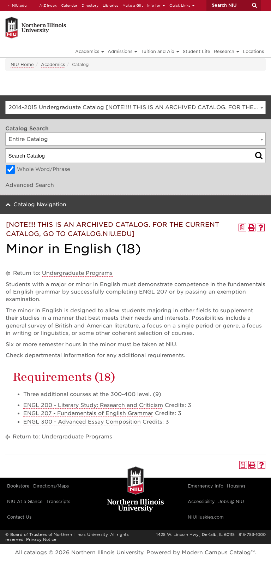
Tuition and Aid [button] (160, 51)
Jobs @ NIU (231, 501)
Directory (90, 5)
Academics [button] (89, 51)
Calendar (69, 5)
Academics (53, 64)
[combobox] (135, 107)
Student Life (196, 51)
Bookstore (18, 486)
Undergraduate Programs (77, 273)
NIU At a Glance (25, 501)
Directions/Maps (51, 486)
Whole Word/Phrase (43, 169)
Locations (253, 51)
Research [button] (226, 51)
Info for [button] (156, 5)
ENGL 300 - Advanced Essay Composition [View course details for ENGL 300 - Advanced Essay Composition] (82, 422)
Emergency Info (205, 486)
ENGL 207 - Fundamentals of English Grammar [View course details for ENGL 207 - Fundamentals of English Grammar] (88, 413)
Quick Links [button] (182, 5)
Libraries (110, 5)
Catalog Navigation (39, 204)
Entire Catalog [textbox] (28, 139)
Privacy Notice (41, 539)
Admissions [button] (122, 51)
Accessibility (201, 501)
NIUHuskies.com (206, 517)
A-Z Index (48, 5)
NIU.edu (15, 5)
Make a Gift (132, 5)
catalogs (35, 552)
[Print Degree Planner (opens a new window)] (242, 227)
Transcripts (58, 501)
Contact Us (19, 517)
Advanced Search (29, 185)
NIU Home (22, 64)
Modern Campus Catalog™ (218, 552)
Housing (236, 486)
